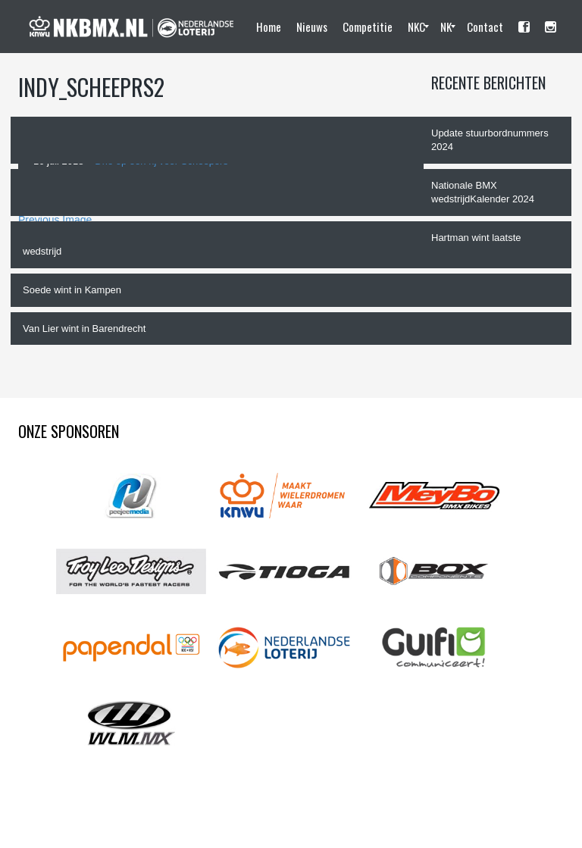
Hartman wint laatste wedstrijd (272, 245)
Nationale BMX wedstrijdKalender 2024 (482, 192)
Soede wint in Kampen (72, 290)
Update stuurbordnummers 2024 (490, 140)
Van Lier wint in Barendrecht (84, 328)
